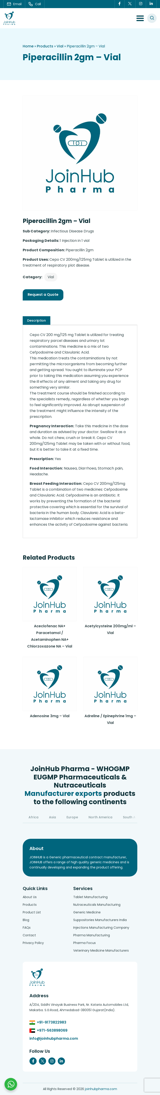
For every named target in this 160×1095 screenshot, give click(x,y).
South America (135, 817)
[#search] (152, 18)
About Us (30, 897)
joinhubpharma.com (101, 1089)
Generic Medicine (87, 912)
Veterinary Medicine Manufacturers (101, 950)
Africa (33, 817)
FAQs (27, 927)
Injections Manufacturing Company (101, 927)
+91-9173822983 (51, 1022)
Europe (72, 817)
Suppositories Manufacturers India (100, 920)
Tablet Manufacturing (90, 897)
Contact (29, 935)
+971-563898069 (52, 1030)
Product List (32, 912)
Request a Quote (43, 294)
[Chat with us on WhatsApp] (10, 1084)
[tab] (36, 320)
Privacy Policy (33, 943)
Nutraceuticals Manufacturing (96, 904)
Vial (60, 46)
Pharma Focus (84, 943)
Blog (26, 920)
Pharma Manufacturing (91, 935)
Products (45, 46)
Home (28, 46)
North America (100, 817)
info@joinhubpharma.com (53, 1038)
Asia (52, 817)
